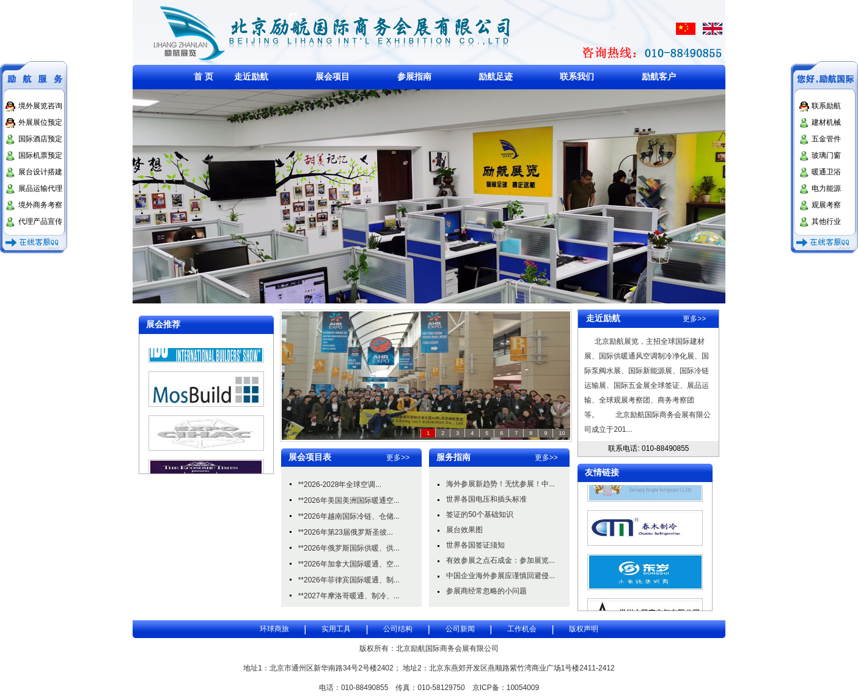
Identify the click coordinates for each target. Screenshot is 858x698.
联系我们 (577, 76)
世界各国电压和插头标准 (486, 499)
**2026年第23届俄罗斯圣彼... (345, 532)
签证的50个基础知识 (479, 514)
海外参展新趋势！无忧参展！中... (500, 484)
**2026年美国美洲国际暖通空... (349, 500)
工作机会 (522, 629)
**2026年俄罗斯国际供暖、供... (349, 548)
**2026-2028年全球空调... (340, 484)
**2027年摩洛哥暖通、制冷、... (349, 596)
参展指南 (414, 76)
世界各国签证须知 (475, 545)
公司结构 (398, 629)
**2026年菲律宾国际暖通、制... (349, 580)
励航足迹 (496, 76)
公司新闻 (460, 629)
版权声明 (583, 629)
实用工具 (336, 629)
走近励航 (251, 76)
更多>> (397, 457)
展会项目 (332, 76)
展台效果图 (464, 529)
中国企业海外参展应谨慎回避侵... (500, 575)
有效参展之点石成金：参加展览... (500, 560)
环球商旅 (274, 629)
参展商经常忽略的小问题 (486, 591)
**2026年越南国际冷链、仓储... (349, 516)
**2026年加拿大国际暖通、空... (349, 564)
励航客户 (659, 76)
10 (562, 433)
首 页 (203, 76)
